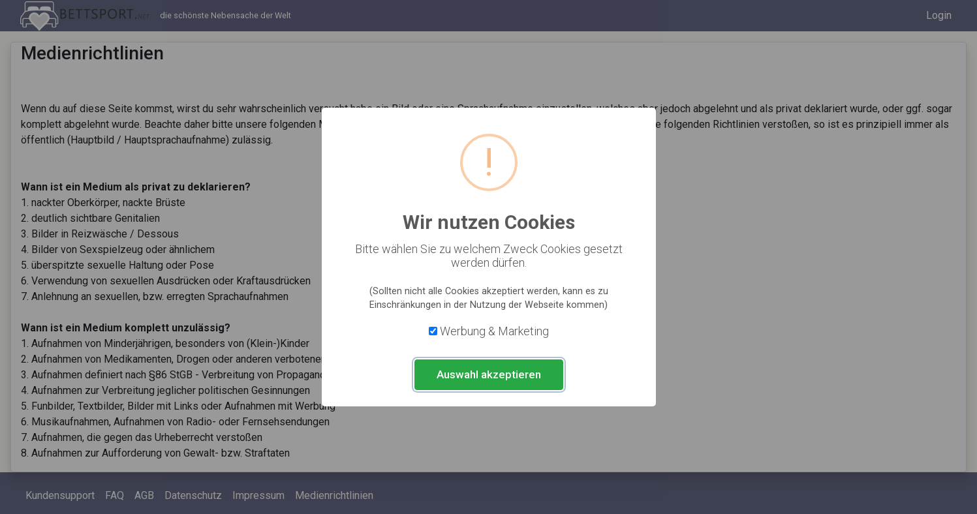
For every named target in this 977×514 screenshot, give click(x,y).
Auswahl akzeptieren (489, 374)
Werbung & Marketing (494, 331)
